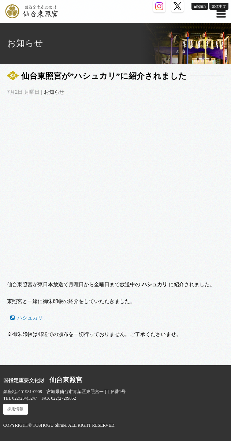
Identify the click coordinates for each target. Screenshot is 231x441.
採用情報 (15, 409)
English (200, 6)
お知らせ (54, 92)
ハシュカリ (30, 318)
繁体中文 (219, 6)
